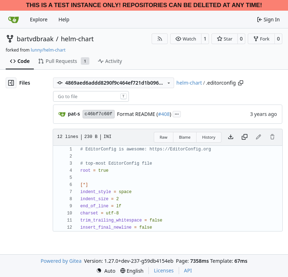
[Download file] (230, 137)
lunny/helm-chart (48, 50)
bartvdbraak (35, 38)
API (188, 270)
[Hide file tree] (11, 83)
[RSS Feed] (160, 38)
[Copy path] (240, 82)
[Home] (13, 19)
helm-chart (77, 38)
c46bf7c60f (98, 114)
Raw (164, 137)
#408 (164, 114)
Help (63, 19)
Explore (38, 19)
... (177, 113)
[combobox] (91, 96)
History (208, 137)
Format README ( (137, 114)
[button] (185, 38)
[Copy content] (244, 137)
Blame (185, 137)
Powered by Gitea (61, 260)
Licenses (164, 270)
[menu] (105, 270)
